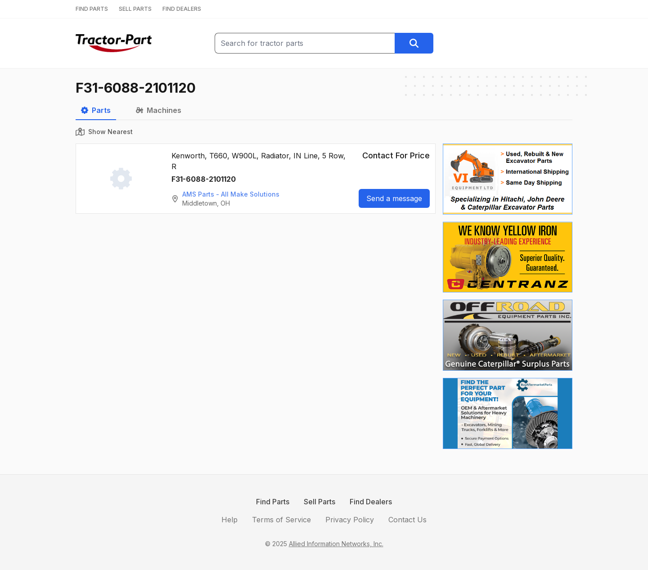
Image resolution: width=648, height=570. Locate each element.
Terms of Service (281, 519)
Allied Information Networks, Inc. (336, 544)
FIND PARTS (92, 8)
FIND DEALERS (181, 8)
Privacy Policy (349, 519)
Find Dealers (371, 501)
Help (229, 519)
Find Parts (272, 501)
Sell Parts (319, 501)
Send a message (394, 198)
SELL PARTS (135, 8)
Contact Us (407, 519)
